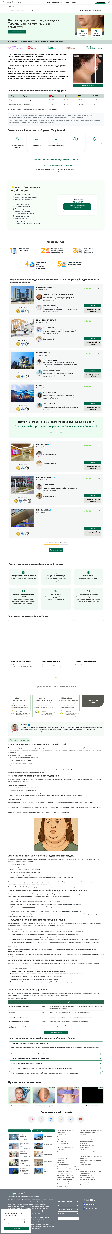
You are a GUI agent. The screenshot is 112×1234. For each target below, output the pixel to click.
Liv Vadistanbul (48, 1136)
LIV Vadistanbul (43, 353)
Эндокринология (84, 1154)
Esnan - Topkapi (48, 1161)
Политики (61, 1213)
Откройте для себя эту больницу (93, 310)
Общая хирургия (61, 1141)
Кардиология (83, 1134)
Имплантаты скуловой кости (88, 1181)
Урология (82, 1162)
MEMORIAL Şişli (42, 444)
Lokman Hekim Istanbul (48, 1170)
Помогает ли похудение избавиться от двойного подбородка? (56, 1059)
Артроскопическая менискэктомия (90, 1184)
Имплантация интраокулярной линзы (90, 1171)
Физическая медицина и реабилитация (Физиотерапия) (91, 1157)
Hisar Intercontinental (48, 1154)
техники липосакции (29, 907)
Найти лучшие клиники (17, 32)
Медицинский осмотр (63, 1154)
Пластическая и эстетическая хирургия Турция (25, 6)
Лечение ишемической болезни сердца (68, 1169)
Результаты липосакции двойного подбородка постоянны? (56, 1043)
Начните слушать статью (19, 740)
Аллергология (84, 1137)
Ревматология (61, 1162)
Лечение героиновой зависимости (66, 1184)
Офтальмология (61, 1152)
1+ (96, 31)
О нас (59, 1205)
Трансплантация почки (63, 1173)
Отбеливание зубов (85, 1173)
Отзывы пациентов (56, 41)
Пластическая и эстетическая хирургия (91, 1130)
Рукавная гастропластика (64, 1171)
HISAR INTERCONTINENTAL (46, 320)
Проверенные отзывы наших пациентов (56, 686)
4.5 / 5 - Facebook (91, 1208)
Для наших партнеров (65, 1209)
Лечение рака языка (85, 1164)
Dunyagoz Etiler (48, 1144)
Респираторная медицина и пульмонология (87, 1146)
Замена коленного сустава (87, 1179)
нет (60, 432)
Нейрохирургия (61, 1149)
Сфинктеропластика (62, 1186)
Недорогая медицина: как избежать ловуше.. (24, 1153)
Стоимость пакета (26, 41)
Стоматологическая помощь (65, 1130)
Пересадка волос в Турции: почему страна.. (24, 1145)
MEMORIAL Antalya (44, 510)
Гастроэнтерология (62, 1143)
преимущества (12, 41)
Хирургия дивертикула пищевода (66, 1177)
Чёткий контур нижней (17, 760)
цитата (92, 305)
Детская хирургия (62, 1158)
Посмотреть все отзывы (93, 702)
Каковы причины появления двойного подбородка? (56, 1054)
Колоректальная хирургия (87, 1139)
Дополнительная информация (17, 1224)
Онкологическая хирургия (87, 1177)
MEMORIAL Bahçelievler (46, 477)
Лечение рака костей (85, 1167)
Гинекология (83, 1143)
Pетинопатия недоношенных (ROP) (67, 1167)
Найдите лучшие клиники (56, 1032)
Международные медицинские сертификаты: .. (24, 1162)
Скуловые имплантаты (86, 1169)
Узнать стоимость (88, 86)
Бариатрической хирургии (64, 1139)
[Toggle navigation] (3, 2)
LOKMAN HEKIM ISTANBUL (45, 287)
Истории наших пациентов (54, 2)
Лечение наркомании (63, 1164)
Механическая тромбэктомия (65, 1181)
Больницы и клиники (41, 41)
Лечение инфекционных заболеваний (90, 1160)
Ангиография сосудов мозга (65, 1175)
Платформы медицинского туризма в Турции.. (24, 1136)
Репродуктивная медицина (87, 1132)
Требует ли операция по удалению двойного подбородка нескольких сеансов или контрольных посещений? (56, 1073)
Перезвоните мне (100, 2)
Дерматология (61, 1132)
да (51, 432)
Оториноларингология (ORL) (88, 1152)
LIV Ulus (40, 385)
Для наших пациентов (65, 1201)
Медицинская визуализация (65, 1147)
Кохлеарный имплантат (86, 1175)
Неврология (83, 1149)
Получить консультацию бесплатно (77, 206)
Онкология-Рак (61, 1134)
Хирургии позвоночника (86, 1141)
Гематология (60, 1160)
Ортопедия (60, 1137)
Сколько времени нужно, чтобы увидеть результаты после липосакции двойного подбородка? (56, 1068)
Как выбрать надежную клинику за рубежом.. (24, 1170)
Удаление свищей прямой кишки (66, 1179)
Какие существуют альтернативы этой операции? (56, 1063)
